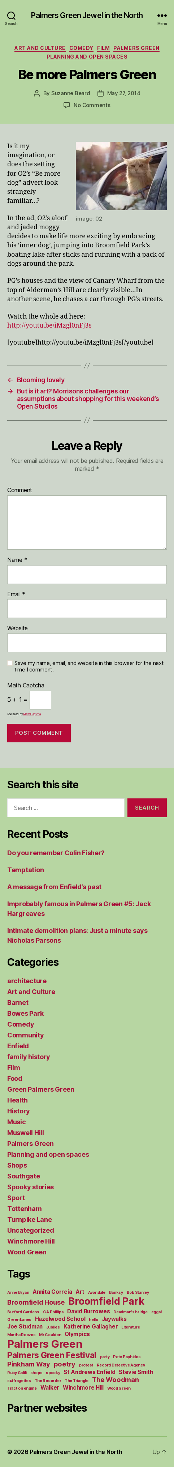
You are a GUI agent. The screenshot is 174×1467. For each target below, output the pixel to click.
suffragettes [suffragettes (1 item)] (19, 1380)
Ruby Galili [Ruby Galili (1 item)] (17, 1372)
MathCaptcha (32, 714)
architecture (27, 981)
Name (17, 560)
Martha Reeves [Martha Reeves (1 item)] (21, 1334)
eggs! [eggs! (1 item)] (156, 1312)
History (18, 1111)
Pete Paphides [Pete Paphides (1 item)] (127, 1357)
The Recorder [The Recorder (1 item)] (48, 1380)
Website (17, 628)
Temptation (25, 870)
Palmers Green (136, 48)
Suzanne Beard (70, 93)
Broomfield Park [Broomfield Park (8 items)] (106, 1301)
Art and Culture (40, 48)
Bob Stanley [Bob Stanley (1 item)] (138, 1292)
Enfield (18, 1046)
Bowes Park (25, 1013)
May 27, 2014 (123, 93)
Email (16, 594)
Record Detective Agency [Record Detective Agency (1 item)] (121, 1365)
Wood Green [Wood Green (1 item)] (119, 1388)
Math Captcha (25, 685)
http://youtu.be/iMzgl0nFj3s (49, 325)
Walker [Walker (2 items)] (49, 1387)
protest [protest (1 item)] (86, 1365)
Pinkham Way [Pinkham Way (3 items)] (28, 1364)
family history (28, 1057)
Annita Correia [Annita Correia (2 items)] (52, 1291)
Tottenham (24, 1208)
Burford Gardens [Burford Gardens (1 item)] (23, 1312)
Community (25, 1035)
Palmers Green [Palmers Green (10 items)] (45, 1344)
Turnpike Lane (29, 1219)
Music (16, 1122)
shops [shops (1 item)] (36, 1372)
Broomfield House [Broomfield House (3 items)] (36, 1302)
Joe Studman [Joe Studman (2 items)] (25, 1326)
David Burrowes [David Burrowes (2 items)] (88, 1311)
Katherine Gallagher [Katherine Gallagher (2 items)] (91, 1326)
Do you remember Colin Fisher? (56, 853)
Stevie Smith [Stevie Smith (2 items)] (136, 1372)
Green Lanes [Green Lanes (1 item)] (19, 1319)
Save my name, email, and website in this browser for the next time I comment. (89, 666)
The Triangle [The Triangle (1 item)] (76, 1380)
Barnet (17, 1002)
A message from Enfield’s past (54, 887)
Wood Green (26, 1252)
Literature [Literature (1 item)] (130, 1327)
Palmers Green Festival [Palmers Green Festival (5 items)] (51, 1355)
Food (14, 1078)
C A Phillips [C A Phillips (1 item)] (53, 1312)
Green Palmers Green (40, 1089)
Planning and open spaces (87, 57)
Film (103, 48)
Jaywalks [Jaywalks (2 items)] (114, 1318)
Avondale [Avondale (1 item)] (96, 1292)
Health (17, 1100)
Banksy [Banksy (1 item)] (116, 1292)
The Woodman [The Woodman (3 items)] (115, 1379)
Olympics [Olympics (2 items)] (77, 1334)
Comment (19, 490)
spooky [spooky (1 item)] (53, 1372)
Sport (16, 1198)
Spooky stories (30, 1187)
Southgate (23, 1176)
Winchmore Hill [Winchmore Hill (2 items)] (83, 1387)
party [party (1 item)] (105, 1357)
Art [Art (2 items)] (79, 1291)
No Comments (92, 105)
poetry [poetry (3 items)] (64, 1364)
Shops (17, 1165)
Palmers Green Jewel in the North (87, 15)
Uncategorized (30, 1230)
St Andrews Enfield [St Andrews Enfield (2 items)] (89, 1372)
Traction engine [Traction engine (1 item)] (22, 1388)
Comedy (81, 48)
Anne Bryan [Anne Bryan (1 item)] (18, 1292)
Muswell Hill (25, 1133)
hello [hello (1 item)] (93, 1319)
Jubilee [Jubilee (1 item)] (53, 1327)
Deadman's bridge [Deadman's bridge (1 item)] (130, 1312)
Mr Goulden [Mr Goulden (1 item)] (50, 1334)
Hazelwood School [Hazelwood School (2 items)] (60, 1318)
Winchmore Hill (31, 1241)
